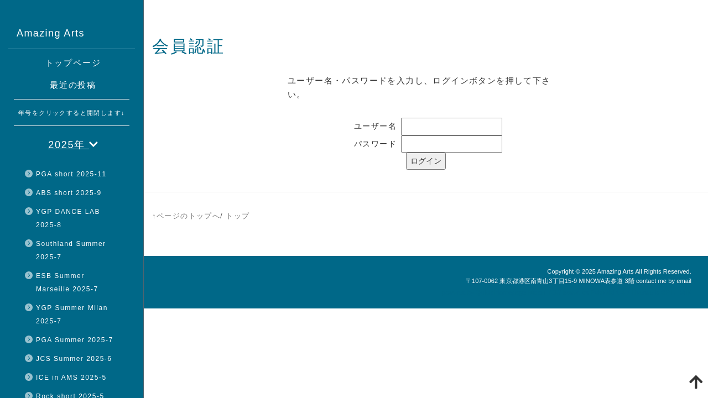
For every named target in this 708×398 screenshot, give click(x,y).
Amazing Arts (615, 271)
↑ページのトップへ (186, 216)
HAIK (684, 292)
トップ (237, 216)
